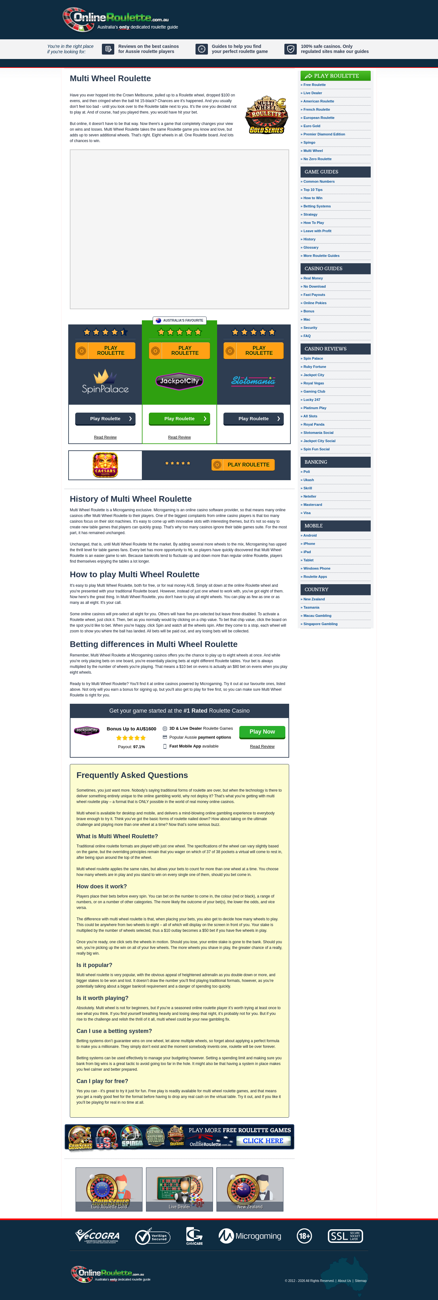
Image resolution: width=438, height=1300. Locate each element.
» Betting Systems (316, 206)
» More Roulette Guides (320, 256)
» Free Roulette (313, 85)
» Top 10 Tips (311, 190)
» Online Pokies (314, 303)
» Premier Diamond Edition (323, 134)
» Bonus (307, 311)
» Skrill (306, 488)
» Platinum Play (313, 408)
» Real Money (312, 278)
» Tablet (307, 560)
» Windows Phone (315, 568)
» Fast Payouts (313, 295)
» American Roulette (317, 101)
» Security (309, 328)
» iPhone (308, 543)
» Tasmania (310, 607)
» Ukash (307, 480)
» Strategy (309, 214)
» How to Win (311, 198)
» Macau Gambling (316, 615)
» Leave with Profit (316, 231)
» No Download (313, 286)
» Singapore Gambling (319, 624)
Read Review (179, 437)
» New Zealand (313, 599)
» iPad (306, 552)
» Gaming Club (313, 391)
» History (308, 239)
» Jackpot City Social (318, 441)
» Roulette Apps (314, 576)
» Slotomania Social (317, 432)
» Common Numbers (318, 181)
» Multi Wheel (312, 151)
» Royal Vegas (312, 383)
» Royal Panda (312, 424)
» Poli (305, 472)
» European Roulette (318, 118)
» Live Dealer (311, 93)
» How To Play (312, 223)
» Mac (305, 319)
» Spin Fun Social (315, 449)
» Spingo (308, 142)
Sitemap (361, 1281)
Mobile (314, 526)
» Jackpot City (312, 375)
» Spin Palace (312, 358)
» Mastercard (311, 504)
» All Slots (309, 416)
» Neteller (308, 496)
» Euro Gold (310, 126)
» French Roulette (315, 109)
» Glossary (309, 247)
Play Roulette (336, 76)
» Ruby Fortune (313, 367)
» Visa (306, 513)
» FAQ (306, 336)
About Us (344, 1281)
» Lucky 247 (310, 400)
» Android (309, 535)
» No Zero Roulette (316, 159)
